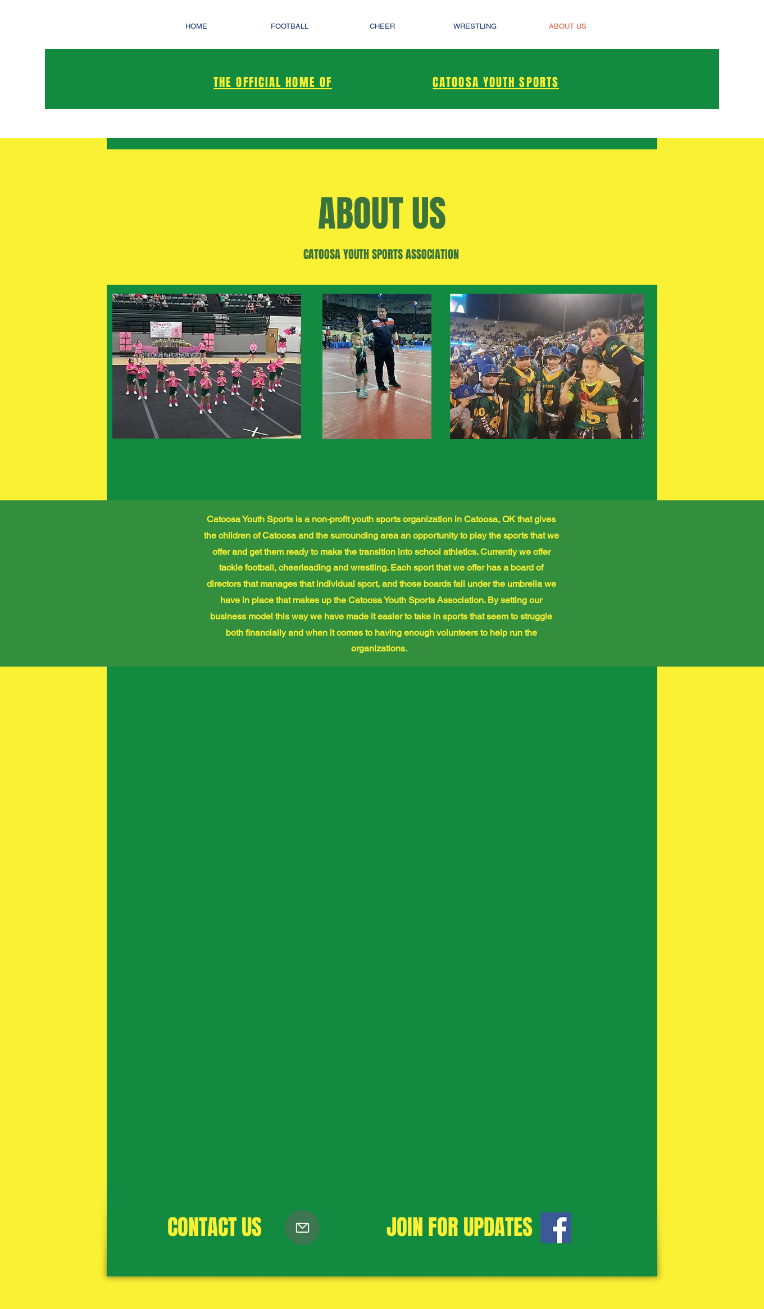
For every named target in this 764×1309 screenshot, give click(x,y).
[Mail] (302, 1227)
